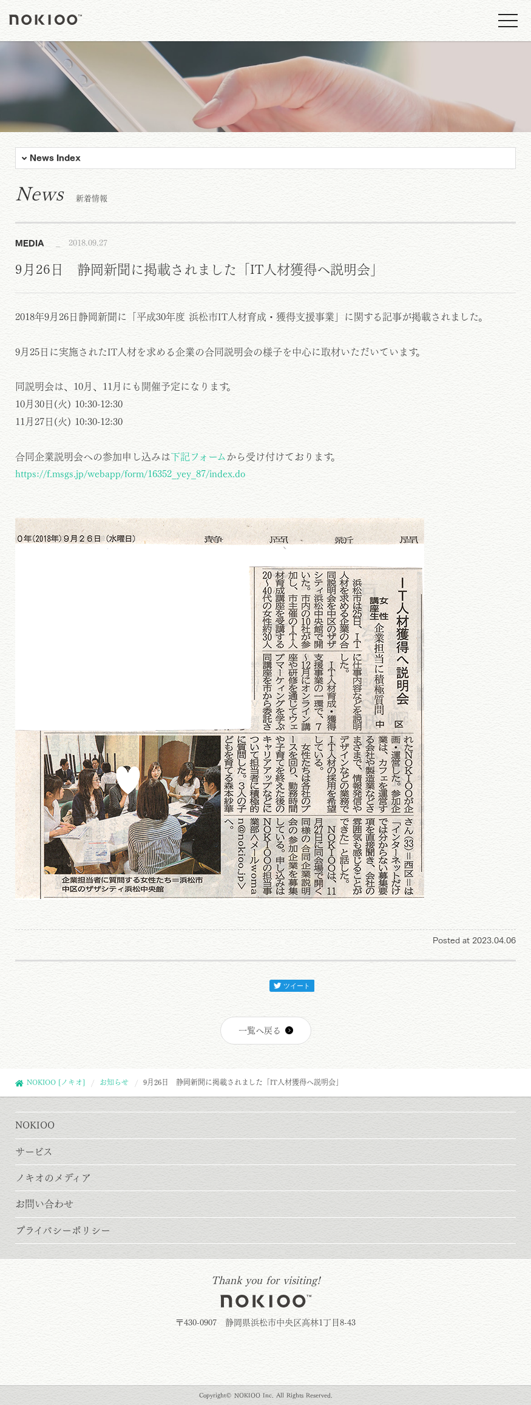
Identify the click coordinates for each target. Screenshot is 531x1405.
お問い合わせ (44, 1204)
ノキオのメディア (53, 1178)
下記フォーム (198, 457)
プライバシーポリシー (62, 1230)
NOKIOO (35, 1125)
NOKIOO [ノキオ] (56, 1082)
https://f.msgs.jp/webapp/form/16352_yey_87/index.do (130, 474)
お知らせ (114, 1082)
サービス (34, 1152)
